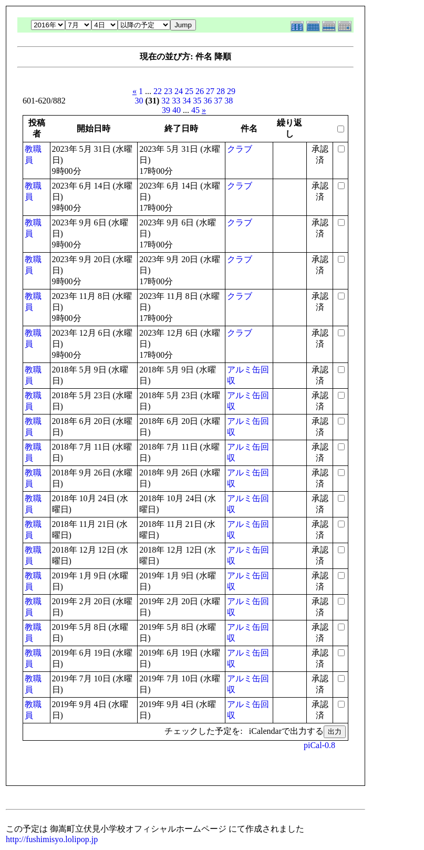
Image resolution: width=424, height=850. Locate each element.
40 (176, 110)
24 (178, 91)
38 (228, 100)
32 (165, 100)
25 (189, 91)
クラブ (239, 148)
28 (220, 91)
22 (157, 91)
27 (210, 91)
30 (139, 100)
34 (186, 100)
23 (168, 91)
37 (218, 100)
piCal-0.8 (319, 745)
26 (199, 91)
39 (166, 110)
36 (207, 100)
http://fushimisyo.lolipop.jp (52, 839)
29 (231, 91)
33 (176, 100)
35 (197, 100)
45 (195, 110)
